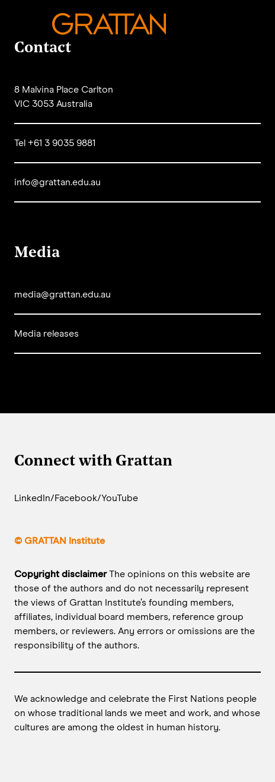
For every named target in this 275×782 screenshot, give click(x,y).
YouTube (119, 498)
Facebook (76, 498)
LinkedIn (32, 498)
